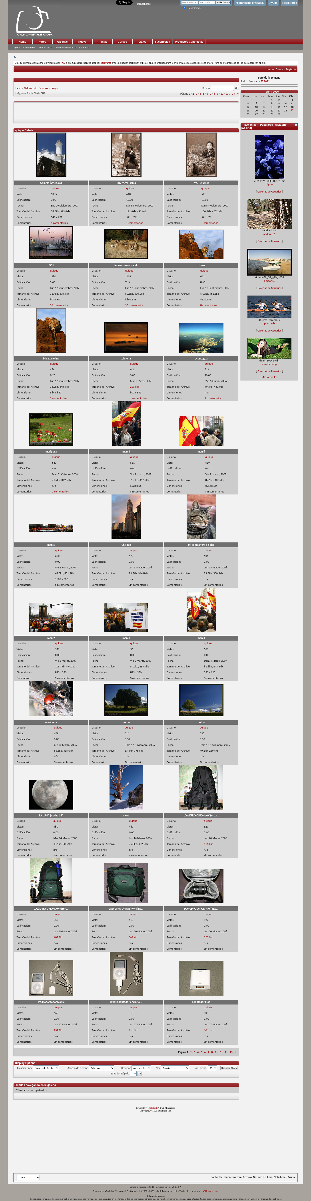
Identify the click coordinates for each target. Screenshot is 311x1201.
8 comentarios (208, 305)
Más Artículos (269, 377)
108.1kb (208, 1030)
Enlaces (83, 47)
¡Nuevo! (83, 41)
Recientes (250, 124)
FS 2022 (265, 81)
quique (55, 88)
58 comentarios (59, 305)
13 (233, 93)
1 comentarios (59, 222)
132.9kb (58, 1030)
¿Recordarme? (192, 8)
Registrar (291, 69)
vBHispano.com (210, 1191)
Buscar (280, 69)
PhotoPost (152, 1108)
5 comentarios (58, 398)
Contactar (216, 1177)
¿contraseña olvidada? (250, 2)
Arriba (291, 1177)
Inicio (270, 69)
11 (226, 93)
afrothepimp (269, 364)
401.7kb (58, 937)
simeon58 (269, 280)
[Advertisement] (122, 1143)
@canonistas (143, 3)
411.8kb (208, 844)
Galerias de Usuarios (36, 88)
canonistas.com (232, 1177)
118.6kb (133, 1030)
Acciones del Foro (64, 47)
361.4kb (133, 937)
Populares (266, 124)
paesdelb (269, 323)
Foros (42, 41)
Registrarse (289, 2)
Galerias (62, 41)
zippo (269, 184)
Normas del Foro (262, 1177)
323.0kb (208, 937)
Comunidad (44, 47)
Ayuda (273, 2)
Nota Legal (280, 1177)
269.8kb (134, 386)
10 (221, 93)
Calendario (29, 47)
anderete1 (269, 234)
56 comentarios (134, 305)
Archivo (247, 1177)
